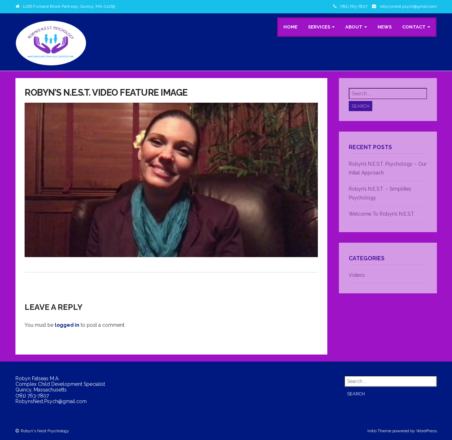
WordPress (426, 430)
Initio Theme (379, 430)
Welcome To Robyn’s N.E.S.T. (382, 214)
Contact (416, 27)
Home (290, 27)
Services (321, 27)
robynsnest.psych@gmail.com (408, 6)
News (385, 27)
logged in (67, 325)
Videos (357, 275)
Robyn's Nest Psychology (45, 430)
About (356, 27)
